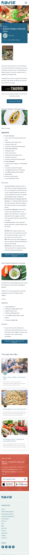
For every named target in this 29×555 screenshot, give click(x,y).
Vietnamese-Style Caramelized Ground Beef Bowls (13, 440)
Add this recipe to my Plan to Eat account (14, 255)
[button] (26, 2)
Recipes (18, 40)
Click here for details (14, 101)
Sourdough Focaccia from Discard (14, 409)
